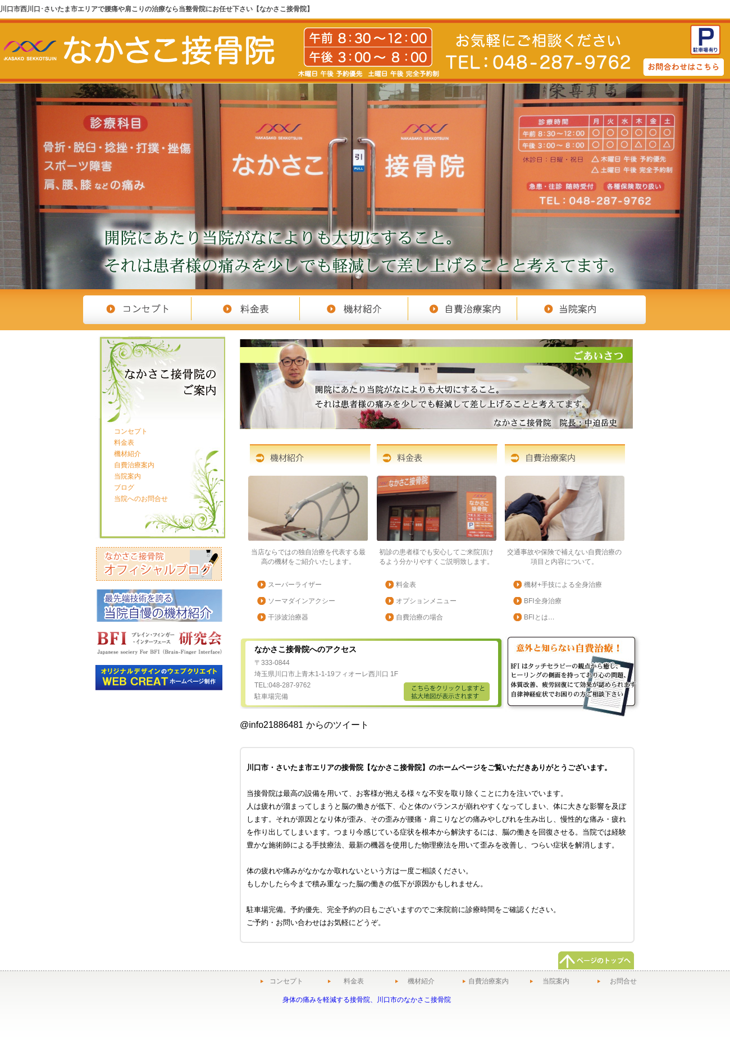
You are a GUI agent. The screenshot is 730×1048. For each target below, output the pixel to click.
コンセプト (131, 431)
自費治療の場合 (419, 617)
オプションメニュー (426, 601)
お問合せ (623, 981)
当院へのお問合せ (141, 499)
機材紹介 (127, 454)
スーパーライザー (295, 585)
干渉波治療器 (288, 617)
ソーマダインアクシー (301, 601)
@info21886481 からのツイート (304, 725)
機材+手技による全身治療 (563, 585)
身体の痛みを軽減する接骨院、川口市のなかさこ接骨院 (366, 1000)
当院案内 (127, 476)
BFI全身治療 (543, 601)
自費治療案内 (134, 465)
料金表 (406, 585)
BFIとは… (539, 617)
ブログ (124, 487)
